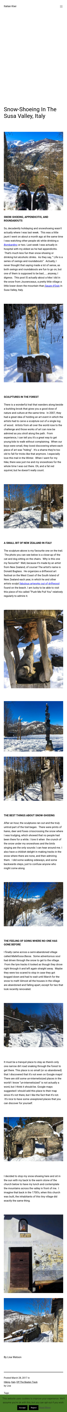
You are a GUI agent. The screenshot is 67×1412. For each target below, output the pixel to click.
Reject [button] (34, 1407)
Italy (13, 1382)
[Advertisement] (33, 66)
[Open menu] (61, 6)
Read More (45, 1407)
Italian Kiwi (10, 6)
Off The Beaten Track (26, 1382)
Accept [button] (22, 1407)
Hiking (7, 1382)
